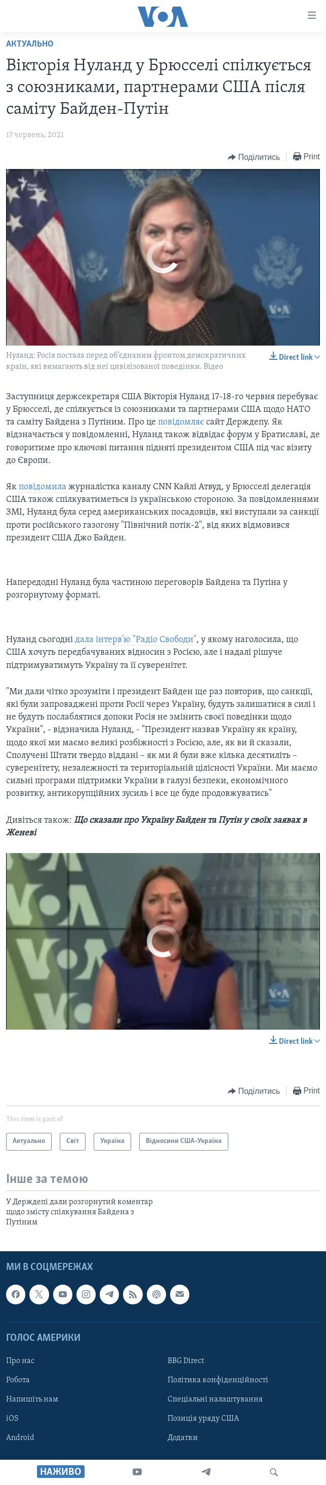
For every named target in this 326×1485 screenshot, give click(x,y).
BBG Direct (186, 1361)
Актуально (30, 44)
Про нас (20, 1361)
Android (20, 1438)
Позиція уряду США (203, 1419)
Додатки (183, 1438)
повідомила (42, 487)
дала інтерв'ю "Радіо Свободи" (135, 640)
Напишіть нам (32, 1399)
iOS (12, 1419)
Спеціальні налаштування (215, 1399)
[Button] (254, 157)
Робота (18, 1380)
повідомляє (181, 422)
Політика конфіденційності (218, 1380)
